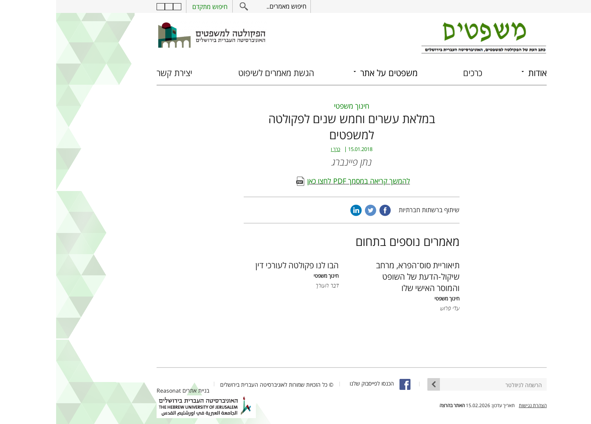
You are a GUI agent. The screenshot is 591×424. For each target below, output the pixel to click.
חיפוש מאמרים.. (230, 6)
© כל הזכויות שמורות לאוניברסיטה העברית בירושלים (220, 384)
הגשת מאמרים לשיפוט (220, 72)
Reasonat (112, 390)
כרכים (416, 72)
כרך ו (279, 149)
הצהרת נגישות (477, 405)
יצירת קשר (118, 72)
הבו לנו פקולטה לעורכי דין (241, 265)
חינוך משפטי (295, 106)
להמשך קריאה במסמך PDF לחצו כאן (302, 181)
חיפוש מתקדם (153, 6)
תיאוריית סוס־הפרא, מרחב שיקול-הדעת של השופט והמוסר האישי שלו (361, 276)
